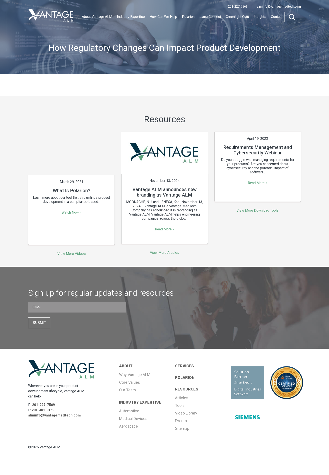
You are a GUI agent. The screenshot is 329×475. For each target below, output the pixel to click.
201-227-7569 (238, 6)
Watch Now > (71, 212)
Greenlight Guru (237, 17)
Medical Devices (133, 418)
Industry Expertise (131, 17)
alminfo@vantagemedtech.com (279, 6)
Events (181, 420)
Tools (180, 405)
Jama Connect (210, 17)
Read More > (164, 229)
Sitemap (182, 428)
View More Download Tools (257, 210)
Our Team (127, 390)
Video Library (186, 413)
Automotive (129, 411)
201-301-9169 (43, 410)
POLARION (185, 377)
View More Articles (164, 252)
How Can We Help (163, 17)
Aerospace (128, 426)
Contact (277, 17)
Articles (181, 398)
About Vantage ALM (97, 17)
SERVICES (184, 366)
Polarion (188, 17)
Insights (260, 17)
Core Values (129, 382)
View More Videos (71, 254)
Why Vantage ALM (134, 374)
